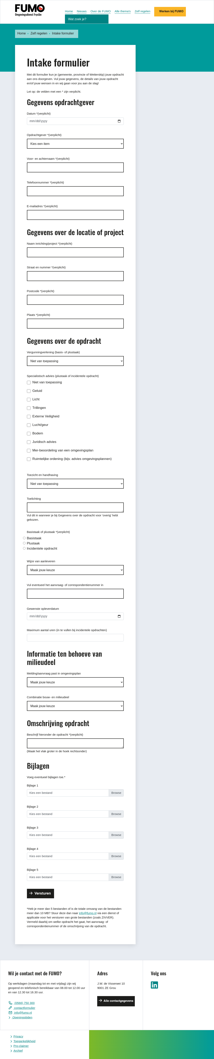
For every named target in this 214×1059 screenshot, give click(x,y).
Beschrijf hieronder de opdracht (55, 734)
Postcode (40, 291)
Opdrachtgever (44, 135)
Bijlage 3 (32, 827)
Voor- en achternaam (48, 158)
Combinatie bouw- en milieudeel (48, 697)
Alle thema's (123, 11)
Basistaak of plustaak (48, 532)
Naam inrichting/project (49, 243)
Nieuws (82, 11)
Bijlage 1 (32, 785)
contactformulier (24, 1008)
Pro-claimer (21, 1046)
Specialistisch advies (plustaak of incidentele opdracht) (63, 376)
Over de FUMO (100, 11)
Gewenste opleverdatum (43, 608)
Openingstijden (22, 1017)
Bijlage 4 (32, 848)
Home (69, 11)
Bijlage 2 (32, 806)
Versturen (42, 893)
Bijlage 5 (32, 869)
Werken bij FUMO (171, 11)
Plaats (38, 314)
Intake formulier (63, 33)
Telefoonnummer (45, 182)
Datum (39, 113)
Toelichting (34, 498)
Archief (18, 1050)
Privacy (18, 1036)
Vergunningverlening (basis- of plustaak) (53, 352)
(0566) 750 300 (24, 1003)
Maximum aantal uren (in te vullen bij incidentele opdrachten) (67, 630)
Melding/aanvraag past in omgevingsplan (54, 673)
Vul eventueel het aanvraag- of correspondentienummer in (65, 585)
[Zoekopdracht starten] (103, 20)
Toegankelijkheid (24, 1041)
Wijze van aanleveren (41, 561)
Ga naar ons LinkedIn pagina (154, 985)
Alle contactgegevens (118, 1000)
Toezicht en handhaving (42, 475)
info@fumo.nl (88, 913)
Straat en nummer (46, 267)
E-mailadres (42, 206)
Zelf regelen (142, 11)
